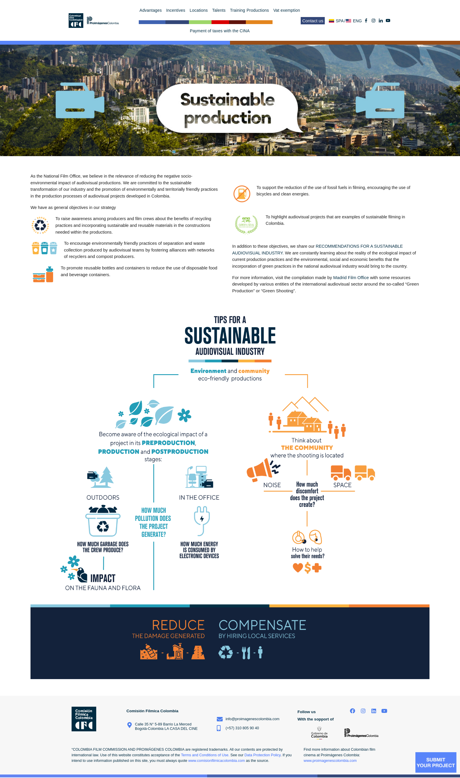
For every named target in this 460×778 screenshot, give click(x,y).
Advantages (152, 10)
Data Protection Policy (262, 755)
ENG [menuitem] (357, 20)
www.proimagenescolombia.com (330, 761)
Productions (259, 10)
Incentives (177, 10)
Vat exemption (286, 10)
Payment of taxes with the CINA (220, 30)
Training (237, 10)
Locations (200, 10)
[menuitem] (337, 20)
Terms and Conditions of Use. (205, 755)
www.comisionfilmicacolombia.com (216, 761)
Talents (220, 10)
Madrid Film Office (351, 277)
